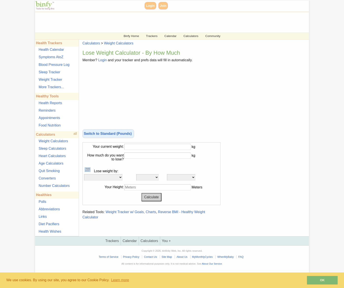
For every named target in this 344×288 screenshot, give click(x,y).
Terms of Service (108, 256)
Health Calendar (51, 49)
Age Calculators (51, 163)
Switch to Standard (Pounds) (108, 133)
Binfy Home (131, 36)
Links (43, 216)
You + (166, 241)
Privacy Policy (131, 256)
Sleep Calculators (52, 148)
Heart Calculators (52, 156)
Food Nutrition (50, 125)
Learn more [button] (120, 280)
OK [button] (322, 280)
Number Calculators (54, 186)
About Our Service (212, 263)
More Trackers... (51, 87)
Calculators (190, 36)
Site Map (167, 256)
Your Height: (114, 187)
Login (150, 5)
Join (163, 5)
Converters (47, 178)
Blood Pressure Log (54, 65)
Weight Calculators (53, 141)
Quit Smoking (49, 171)
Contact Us (150, 256)
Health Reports (50, 103)
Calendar (170, 36)
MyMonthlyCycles (202, 256)
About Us (182, 256)
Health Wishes (50, 231)
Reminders (47, 110)
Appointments (49, 118)
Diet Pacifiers (49, 224)
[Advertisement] (166, 22)
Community (212, 36)
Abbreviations (49, 209)
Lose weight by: (101, 171)
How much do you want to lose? (105, 157)
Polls (42, 202)
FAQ (241, 256)
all (75, 133)
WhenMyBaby (225, 256)
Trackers (151, 36)
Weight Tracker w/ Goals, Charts (131, 212)
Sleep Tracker (49, 72)
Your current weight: (108, 146)
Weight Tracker (50, 79)
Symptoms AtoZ (51, 57)
